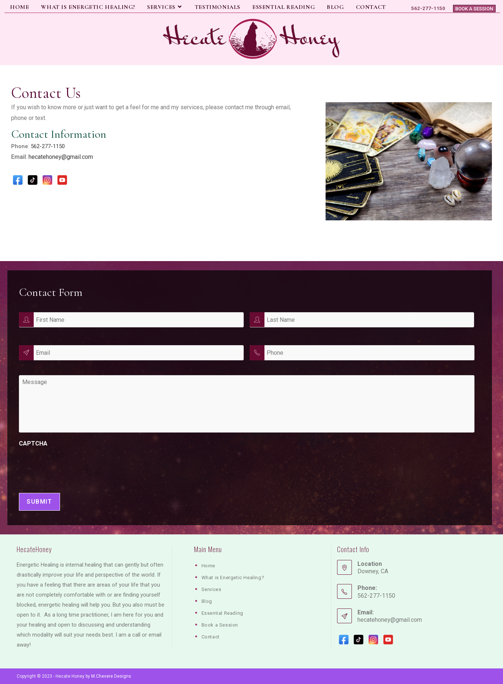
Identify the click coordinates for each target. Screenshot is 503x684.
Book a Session (475, 8)
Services (211, 589)
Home (208, 565)
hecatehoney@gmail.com (61, 156)
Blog (206, 601)
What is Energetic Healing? (232, 577)
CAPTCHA (33, 444)
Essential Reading (222, 613)
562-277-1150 (48, 146)
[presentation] (75, 468)
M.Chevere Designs (111, 676)
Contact (210, 637)
